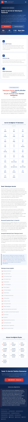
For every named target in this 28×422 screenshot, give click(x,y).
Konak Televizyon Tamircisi (22, 344)
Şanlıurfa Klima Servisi (19, 411)
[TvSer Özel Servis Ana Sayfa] (7, 2)
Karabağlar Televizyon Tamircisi (4, 350)
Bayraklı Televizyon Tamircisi (22, 350)
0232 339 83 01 (6, 26)
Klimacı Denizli (11, 415)
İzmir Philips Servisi (4, 411)
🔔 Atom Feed (3, 419)
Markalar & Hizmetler (18, 26)
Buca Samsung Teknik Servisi (5, 413)
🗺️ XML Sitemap (17, 417)
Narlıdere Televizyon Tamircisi (4, 361)
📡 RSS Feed (24, 417)
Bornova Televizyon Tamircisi (4, 344)
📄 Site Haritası (11, 417)
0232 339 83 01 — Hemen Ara (14, 380)
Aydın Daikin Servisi (18, 415)
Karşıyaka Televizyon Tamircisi (13, 350)
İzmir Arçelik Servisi (11, 411)
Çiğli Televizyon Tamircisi (4, 355)
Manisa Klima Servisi (4, 417)
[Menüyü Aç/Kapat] (25, 2)
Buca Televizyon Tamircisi (13, 344)
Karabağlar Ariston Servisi (15, 413)
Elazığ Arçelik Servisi (4, 415)
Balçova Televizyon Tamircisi (22, 355)
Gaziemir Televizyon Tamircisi (13, 355)
